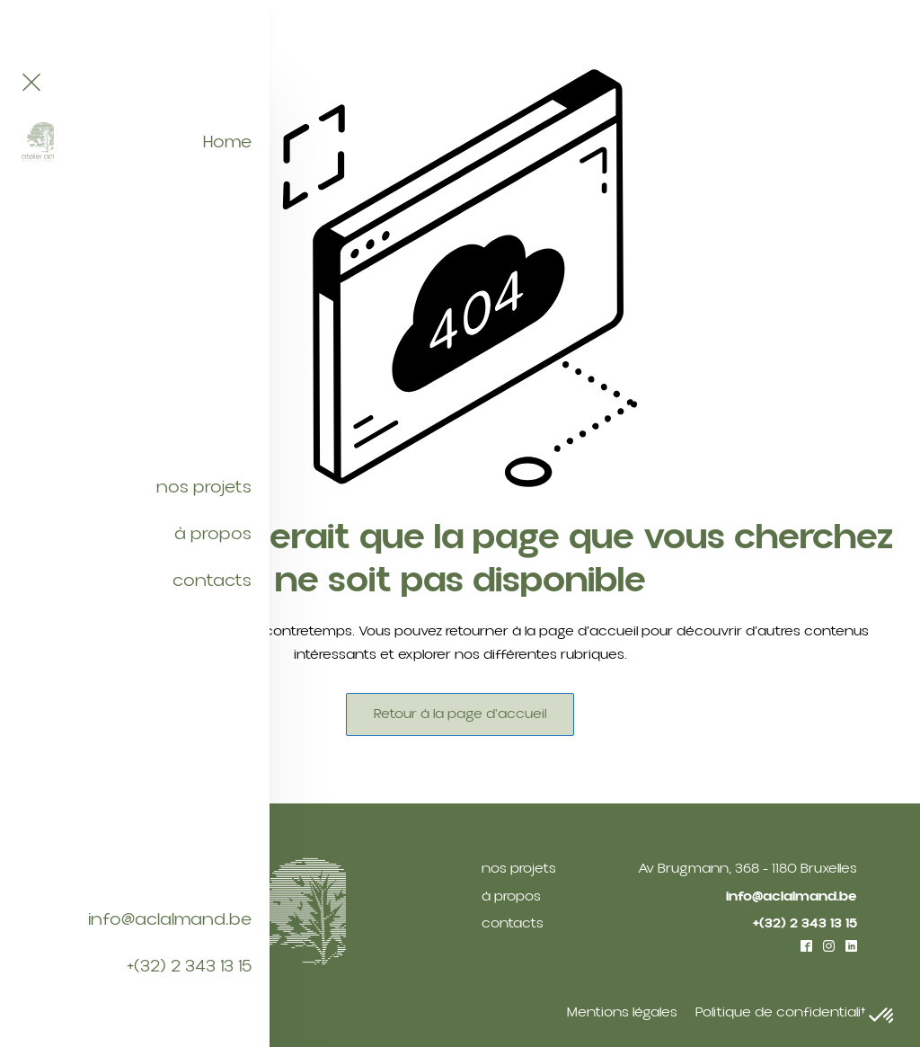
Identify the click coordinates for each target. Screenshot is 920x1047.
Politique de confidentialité (785, 1012)
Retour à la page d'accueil (460, 713)
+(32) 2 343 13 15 (189, 966)
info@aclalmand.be (170, 919)
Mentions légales (622, 1012)
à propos (213, 533)
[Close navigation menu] (31, 84)
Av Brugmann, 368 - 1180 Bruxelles (747, 868)
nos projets (204, 487)
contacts (212, 580)
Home (227, 142)
